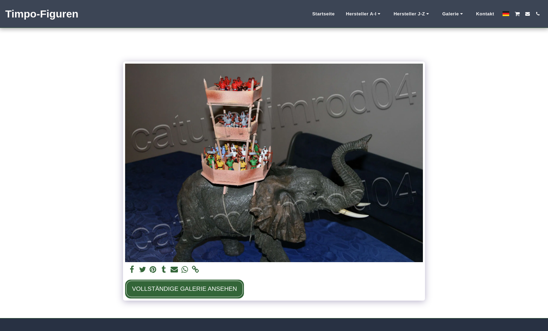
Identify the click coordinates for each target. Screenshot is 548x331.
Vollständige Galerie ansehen (184, 288)
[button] (364, 14)
